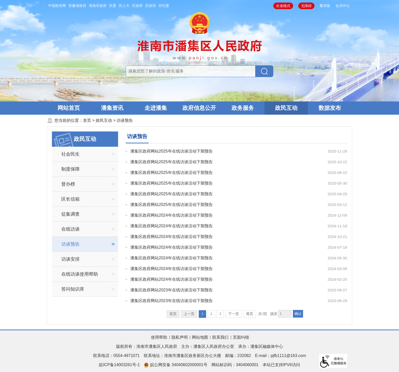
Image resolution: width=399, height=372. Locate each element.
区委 (112, 6)
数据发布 (330, 108)
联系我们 (220, 337)
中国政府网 (57, 6)
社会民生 (70, 154)
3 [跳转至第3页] (220, 314)
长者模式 (283, 6)
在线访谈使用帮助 (79, 274)
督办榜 (68, 184)
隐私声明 (180, 337)
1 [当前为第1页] (202, 314)
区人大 (124, 6)
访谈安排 (70, 259)
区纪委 (164, 6)
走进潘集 (156, 108)
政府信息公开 (199, 108)
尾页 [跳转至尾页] (249, 314)
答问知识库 (72, 289)
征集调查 (70, 214)
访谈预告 (125, 120)
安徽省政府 (77, 6)
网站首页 (69, 108)
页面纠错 (241, 337)
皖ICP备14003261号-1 (119, 365)
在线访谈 (70, 229)
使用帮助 (159, 337)
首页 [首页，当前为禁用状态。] (173, 314)
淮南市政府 (98, 6)
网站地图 (200, 337)
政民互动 (286, 108)
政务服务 (243, 108)
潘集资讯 (112, 108)
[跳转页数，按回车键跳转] (284, 314)
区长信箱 (70, 199)
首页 (87, 120)
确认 (298, 314)
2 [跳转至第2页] (211, 314)
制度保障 (70, 169)
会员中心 (342, 6)
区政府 (137, 6)
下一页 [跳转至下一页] (233, 314)
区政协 (150, 6)
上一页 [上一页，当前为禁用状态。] (189, 314)
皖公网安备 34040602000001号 (175, 365)
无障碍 (306, 6)
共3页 (262, 314)
